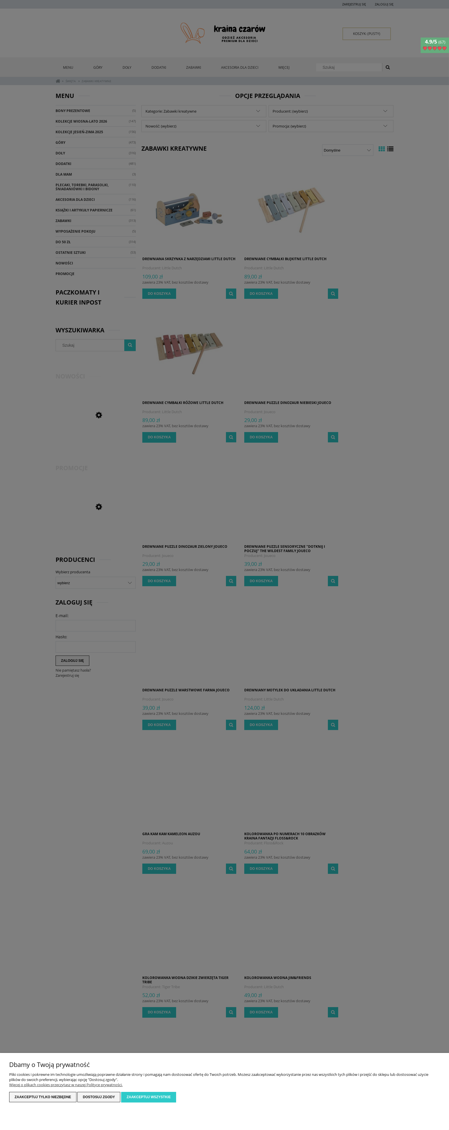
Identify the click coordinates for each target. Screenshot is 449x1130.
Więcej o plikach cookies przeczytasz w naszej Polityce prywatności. (66, 1085)
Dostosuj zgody (99, 1097)
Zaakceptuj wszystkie (149, 1097)
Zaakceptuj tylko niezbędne (43, 1097)
